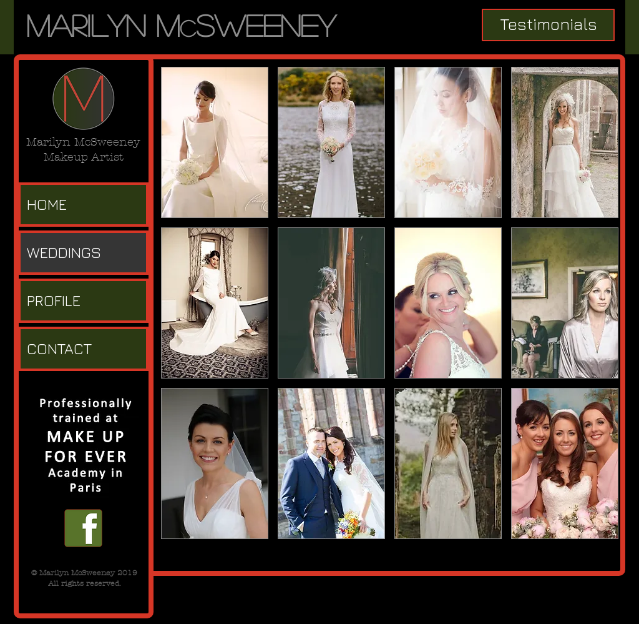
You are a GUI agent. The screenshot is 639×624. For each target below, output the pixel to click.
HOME (47, 204)
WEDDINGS (64, 252)
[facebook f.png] (83, 528)
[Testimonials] (548, 25)
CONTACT (59, 348)
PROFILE (53, 300)
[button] (214, 142)
